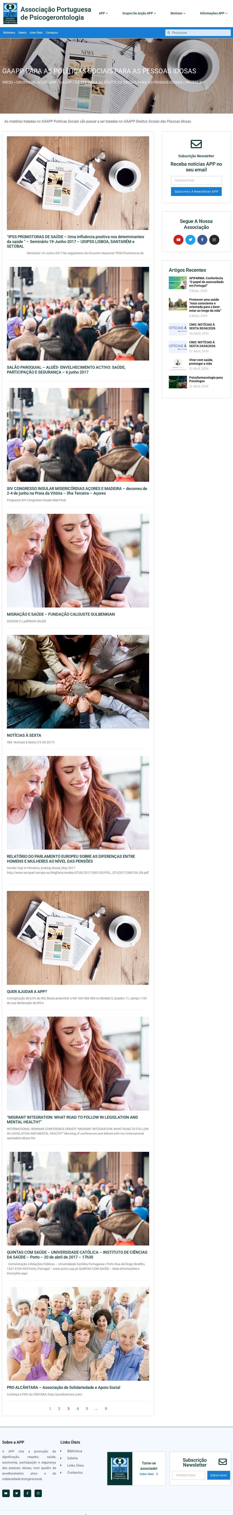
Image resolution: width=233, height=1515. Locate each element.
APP (103, 13)
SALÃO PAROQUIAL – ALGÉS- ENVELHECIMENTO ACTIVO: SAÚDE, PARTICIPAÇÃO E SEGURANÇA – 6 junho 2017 (66, 363)
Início (7, 75)
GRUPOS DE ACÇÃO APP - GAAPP (44, 75)
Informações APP (213, 13)
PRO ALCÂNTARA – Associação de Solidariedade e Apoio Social (63, 1380)
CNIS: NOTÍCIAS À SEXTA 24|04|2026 (202, 337)
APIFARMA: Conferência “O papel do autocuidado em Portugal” (206, 275)
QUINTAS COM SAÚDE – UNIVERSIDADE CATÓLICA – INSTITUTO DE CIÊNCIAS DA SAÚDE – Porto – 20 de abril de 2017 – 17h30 (77, 1248)
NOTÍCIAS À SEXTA (24, 729)
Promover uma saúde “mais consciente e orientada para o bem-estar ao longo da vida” (205, 298)
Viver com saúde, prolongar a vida (201, 355)
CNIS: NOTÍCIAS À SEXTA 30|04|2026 (202, 320)
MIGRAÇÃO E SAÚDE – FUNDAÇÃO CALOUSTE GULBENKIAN (61, 608)
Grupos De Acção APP (139, 13)
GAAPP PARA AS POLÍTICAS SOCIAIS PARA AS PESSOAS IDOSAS (128, 75)
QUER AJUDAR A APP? (27, 985)
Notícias (178, 13)
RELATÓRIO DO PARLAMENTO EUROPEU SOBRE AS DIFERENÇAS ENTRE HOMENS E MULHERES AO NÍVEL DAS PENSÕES (71, 852)
